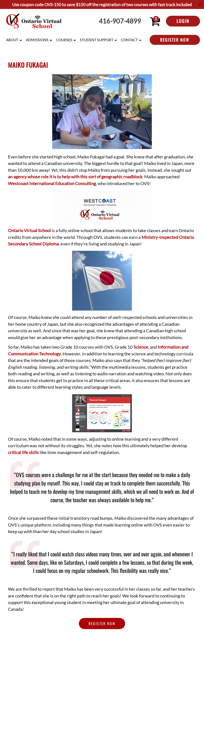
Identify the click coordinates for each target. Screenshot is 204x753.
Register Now (174, 40)
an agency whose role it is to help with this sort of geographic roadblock (75, 176)
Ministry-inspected (159, 237)
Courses (64, 40)
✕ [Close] (199, 4)
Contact (129, 40)
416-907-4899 (120, 21)
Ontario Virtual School (29, 230)
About (12, 40)
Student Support (96, 40)
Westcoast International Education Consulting (52, 183)
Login (183, 21)
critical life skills (23, 452)
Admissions (37, 40)
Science (140, 347)
